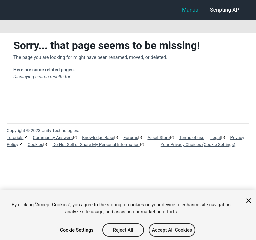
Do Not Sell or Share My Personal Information (95, 144)
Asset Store (158, 137)
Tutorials (15, 137)
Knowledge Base (98, 137)
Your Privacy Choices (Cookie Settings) (198, 144)
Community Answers (53, 137)
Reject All (123, 231)
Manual (191, 10)
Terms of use (191, 137)
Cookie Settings (77, 231)
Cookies (35, 144)
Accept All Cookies (172, 231)
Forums (130, 137)
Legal (215, 137)
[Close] (249, 202)
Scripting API (225, 10)
